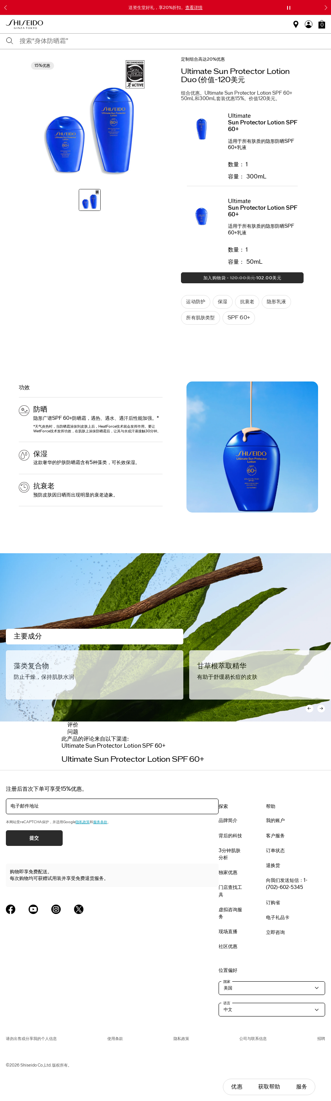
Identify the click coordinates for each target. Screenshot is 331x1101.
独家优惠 (228, 872)
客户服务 (275, 835)
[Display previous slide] (69, 752)
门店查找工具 (230, 891)
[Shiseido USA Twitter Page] (78, 909)
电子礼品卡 (277, 917)
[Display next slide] (262, 752)
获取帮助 (269, 1087)
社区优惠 (228, 946)
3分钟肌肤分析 (230, 854)
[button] (321, 24)
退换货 (273, 865)
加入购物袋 (231, 279)
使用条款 (115, 1038)
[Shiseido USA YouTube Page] (33, 909)
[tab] (113, 746)
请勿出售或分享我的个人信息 (31, 1038)
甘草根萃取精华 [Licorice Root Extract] (221, 666)
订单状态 (275, 850)
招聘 (321, 1038)
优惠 (236, 1087)
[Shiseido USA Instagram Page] (56, 909)
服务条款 (100, 822)
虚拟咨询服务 (230, 913)
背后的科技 (230, 835)
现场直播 (228, 931)
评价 (72, 725)
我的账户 (275, 820)
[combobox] (172, 41)
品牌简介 (228, 820)
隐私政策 (83, 822)
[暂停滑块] (289, 8)
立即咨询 (275, 932)
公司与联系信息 (253, 1038)
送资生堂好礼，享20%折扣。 (165, 7)
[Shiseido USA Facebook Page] (10, 909)
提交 (34, 838)
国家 (226, 982)
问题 (72, 732)
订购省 (273, 902)
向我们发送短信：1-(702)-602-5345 (286, 884)
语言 (226, 1003)
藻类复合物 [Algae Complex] (31, 666)
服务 (301, 1087)
